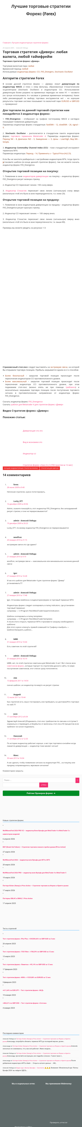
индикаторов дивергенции (35, 176)
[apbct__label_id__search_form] (21, 785)
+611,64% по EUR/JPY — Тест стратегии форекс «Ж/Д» (23, 990)
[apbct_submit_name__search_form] (43, 784)
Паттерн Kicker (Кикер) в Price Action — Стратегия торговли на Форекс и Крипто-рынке (36, 886)
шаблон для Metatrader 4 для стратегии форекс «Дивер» (37, 404)
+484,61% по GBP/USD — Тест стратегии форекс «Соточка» (25, 1003)
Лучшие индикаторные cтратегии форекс (30, 42)
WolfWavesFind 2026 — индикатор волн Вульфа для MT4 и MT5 (26, 860)
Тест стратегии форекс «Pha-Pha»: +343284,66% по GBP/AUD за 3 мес (29, 939)
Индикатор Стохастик (16, 190)
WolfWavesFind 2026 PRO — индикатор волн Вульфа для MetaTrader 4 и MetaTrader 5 (34, 873)
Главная (6, 42)
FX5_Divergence (36, 401)
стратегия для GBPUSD (50, 468)
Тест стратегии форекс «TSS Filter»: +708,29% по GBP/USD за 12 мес (28, 952)
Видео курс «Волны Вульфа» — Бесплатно (30, 1068)
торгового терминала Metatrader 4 (28, 136)
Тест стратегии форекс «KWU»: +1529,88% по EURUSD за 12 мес (27, 977)
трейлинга (70, 387)
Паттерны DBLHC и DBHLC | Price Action (18, 898)
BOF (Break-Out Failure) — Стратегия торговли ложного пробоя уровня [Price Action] (34, 847)
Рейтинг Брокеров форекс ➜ (41, 793)
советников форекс (15, 666)
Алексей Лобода (22, 48)
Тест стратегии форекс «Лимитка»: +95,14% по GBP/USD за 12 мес (28, 964)
